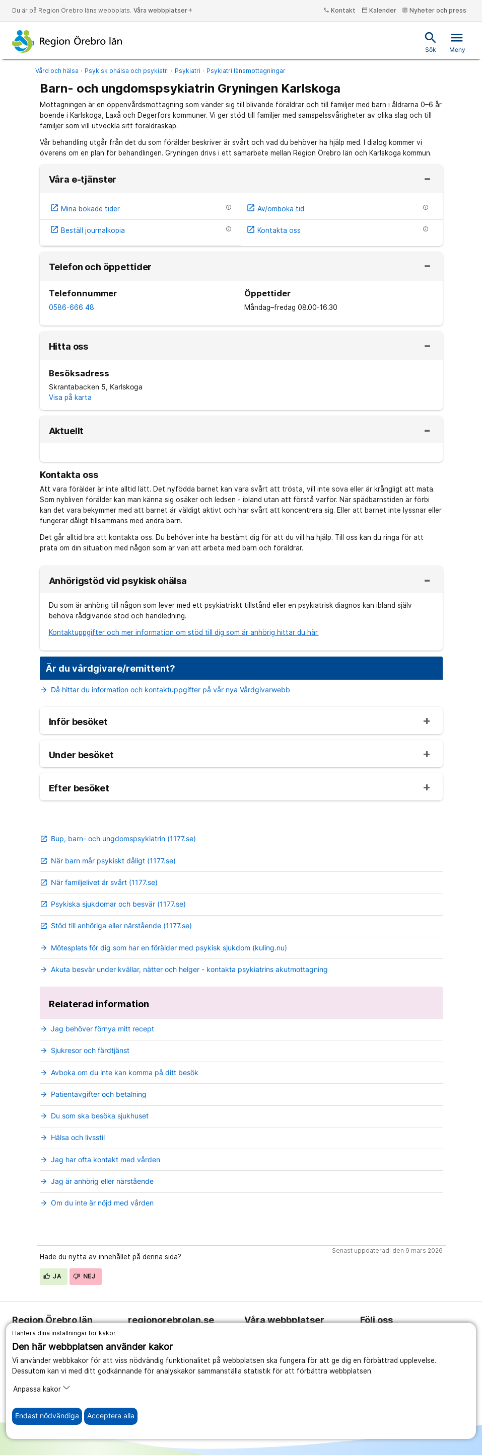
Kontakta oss (273, 230)
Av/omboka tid (275, 209)
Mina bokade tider (85, 209)
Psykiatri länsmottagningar (246, 70)
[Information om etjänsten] (229, 207)
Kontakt (339, 10)
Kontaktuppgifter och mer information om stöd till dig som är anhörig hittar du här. (184, 632)
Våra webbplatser (163, 10)
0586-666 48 (71, 307)
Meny (457, 42)
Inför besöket (78, 721)
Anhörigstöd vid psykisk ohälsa (118, 581)
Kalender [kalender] (379, 10)
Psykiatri (187, 70)
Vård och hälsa (57, 70)
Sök (430, 42)
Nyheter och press (434, 10)
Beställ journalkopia (87, 230)
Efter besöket (79, 788)
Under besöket (81, 755)
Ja (52, 1276)
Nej (84, 1276)
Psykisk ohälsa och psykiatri (127, 70)
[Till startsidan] (67, 41)
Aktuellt (66, 431)
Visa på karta (70, 397)
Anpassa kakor (42, 1388)
